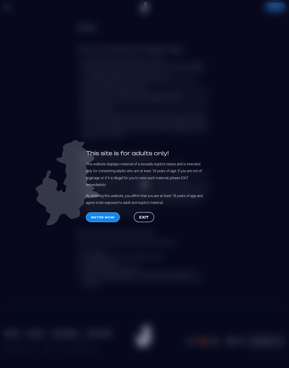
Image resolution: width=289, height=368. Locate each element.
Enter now (103, 217)
